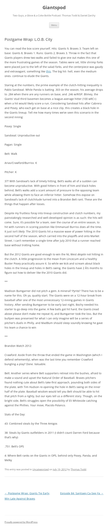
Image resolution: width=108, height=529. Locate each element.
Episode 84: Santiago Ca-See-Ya (81, 493)
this (48, 71)
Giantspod (54, 7)
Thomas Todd (78, 469)
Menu (54, 25)
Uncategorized (40, 469)
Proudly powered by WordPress (21, 522)
